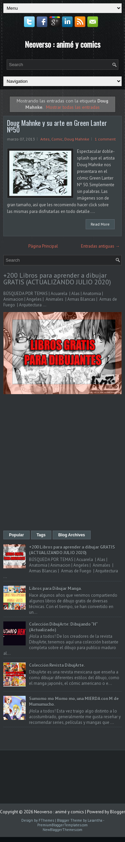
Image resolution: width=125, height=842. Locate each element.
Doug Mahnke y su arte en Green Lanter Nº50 (57, 126)
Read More (100, 224)
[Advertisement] (62, 463)
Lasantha (95, 820)
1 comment (105, 139)
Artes (45, 139)
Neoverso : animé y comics (62, 44)
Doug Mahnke (76, 139)
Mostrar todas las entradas (73, 107)
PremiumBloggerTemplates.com (62, 825)
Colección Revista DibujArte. (57, 665)
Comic (57, 139)
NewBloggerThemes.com (62, 829)
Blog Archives (71, 535)
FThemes (46, 820)
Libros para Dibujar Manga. (55, 588)
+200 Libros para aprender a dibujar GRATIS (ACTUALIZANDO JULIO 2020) (57, 278)
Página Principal (43, 246)
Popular (16, 535)
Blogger (117, 812)
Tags (41, 535)
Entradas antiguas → (100, 246)
